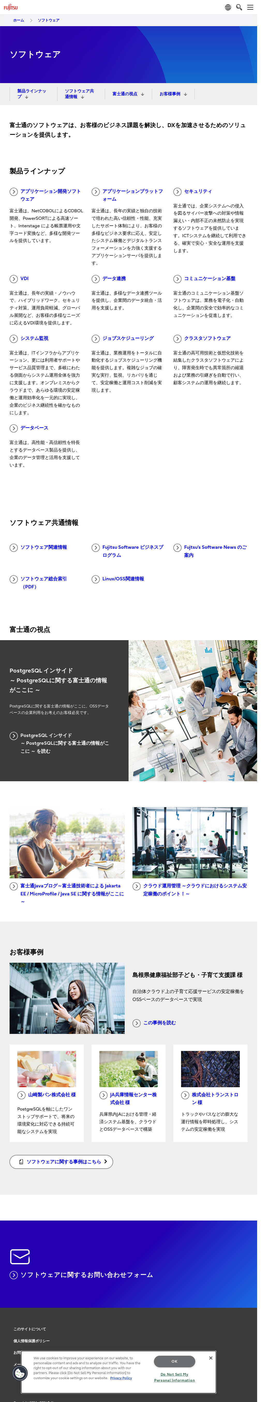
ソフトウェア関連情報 (38, 548)
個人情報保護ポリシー (31, 1341)
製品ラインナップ (31, 94)
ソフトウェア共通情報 (79, 94)
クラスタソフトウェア (202, 339)
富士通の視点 (125, 94)
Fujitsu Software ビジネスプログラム (127, 551)
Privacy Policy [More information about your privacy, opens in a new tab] (121, 1378)
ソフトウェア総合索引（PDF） (38, 582)
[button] (20, 1373)
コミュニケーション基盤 (204, 279)
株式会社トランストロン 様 (209, 1098)
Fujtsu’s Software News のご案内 (210, 551)
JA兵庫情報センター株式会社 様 (128, 1098)
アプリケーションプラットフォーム (127, 195)
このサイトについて (29, 1329)
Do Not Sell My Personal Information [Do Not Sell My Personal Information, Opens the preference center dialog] (174, 1377)
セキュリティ (192, 192)
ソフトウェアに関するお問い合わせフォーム (81, 1275)
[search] (239, 7)
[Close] (211, 1358)
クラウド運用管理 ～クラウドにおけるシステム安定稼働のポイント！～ (189, 889)
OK (174, 1361)
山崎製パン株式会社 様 (46, 1095)
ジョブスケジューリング (123, 339)
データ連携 (109, 279)
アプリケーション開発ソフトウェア (45, 195)
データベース (29, 428)
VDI (19, 279)
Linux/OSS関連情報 (118, 579)
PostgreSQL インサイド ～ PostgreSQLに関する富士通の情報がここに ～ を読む (59, 743)
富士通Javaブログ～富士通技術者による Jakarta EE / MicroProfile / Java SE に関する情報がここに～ (67, 893)
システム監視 (29, 339)
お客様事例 (170, 94)
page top (249, 1324)
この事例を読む (154, 1023)
